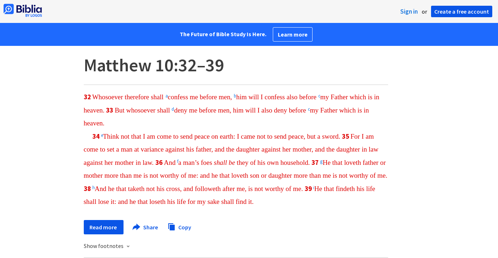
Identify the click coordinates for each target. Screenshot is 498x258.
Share (145, 227)
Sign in (409, 11)
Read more (104, 227)
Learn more (293, 34)
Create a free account (461, 11)
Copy (179, 226)
